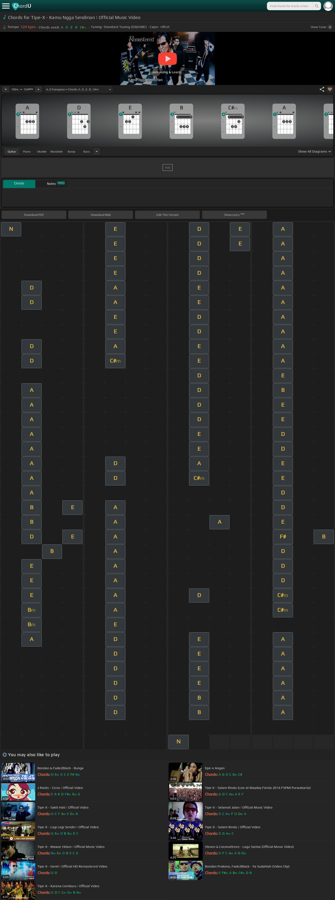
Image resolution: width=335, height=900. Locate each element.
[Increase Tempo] (38, 89)
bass (86, 151)
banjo (71, 151)
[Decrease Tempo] (5, 89)
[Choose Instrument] (97, 151)
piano (27, 151)
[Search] (316, 6)
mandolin (56, 151)
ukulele (41, 151)
